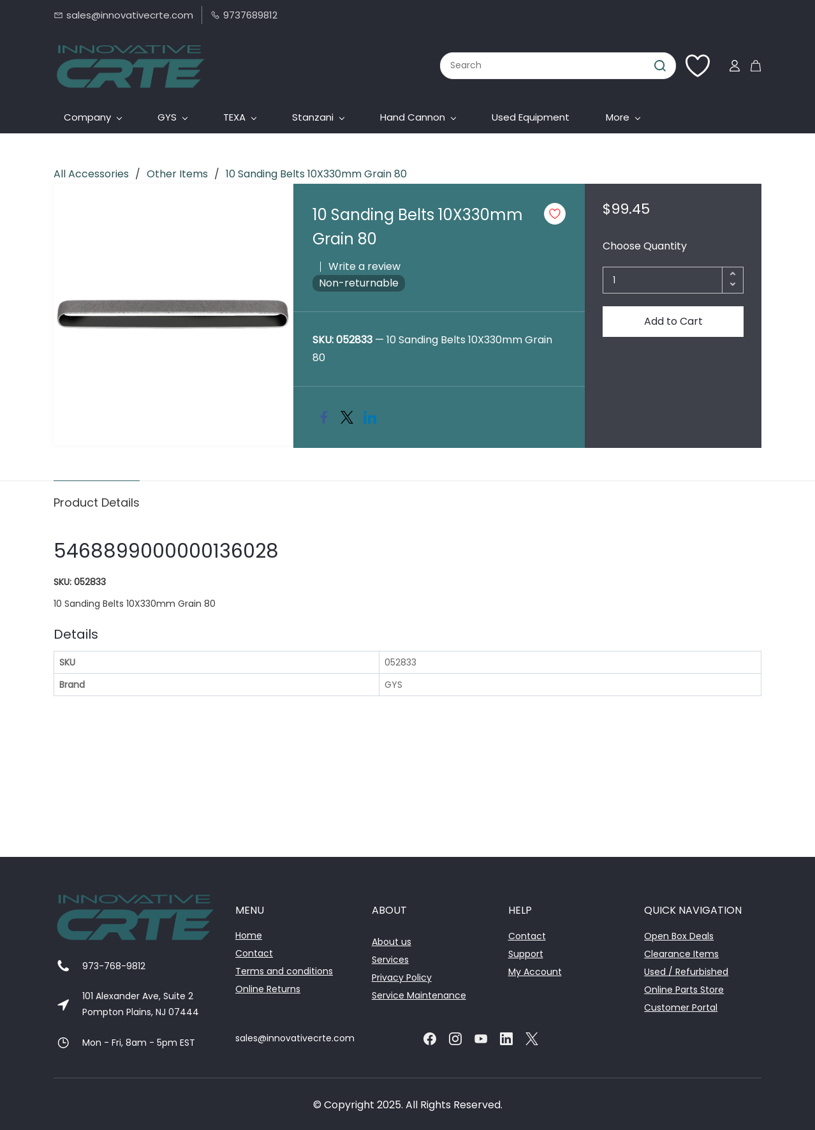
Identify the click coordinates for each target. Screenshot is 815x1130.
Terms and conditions (284, 971)
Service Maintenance (419, 995)
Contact (254, 953)
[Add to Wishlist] (555, 214)
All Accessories (91, 174)
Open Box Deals (679, 936)
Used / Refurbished (686, 971)
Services (390, 959)
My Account (535, 971)
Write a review (364, 266)
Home (248, 935)
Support (525, 954)
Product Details (97, 502)
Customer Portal (680, 1007)
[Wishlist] (702, 65)
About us (391, 941)
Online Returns (267, 989)
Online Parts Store (684, 989)
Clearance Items (681, 954)
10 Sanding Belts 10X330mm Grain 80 (316, 174)
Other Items (177, 174)
